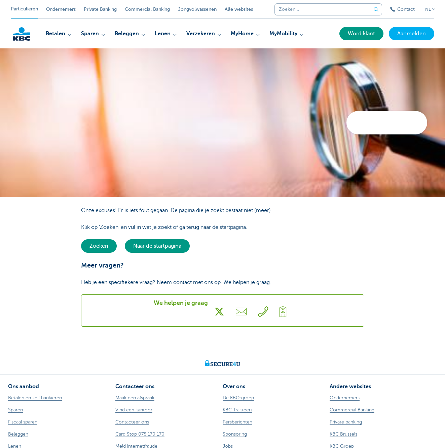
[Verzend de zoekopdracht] (376, 9)
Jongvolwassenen (197, 9)
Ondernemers (61, 9)
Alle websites (239, 9)
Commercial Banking (147, 9)
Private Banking (100, 9)
